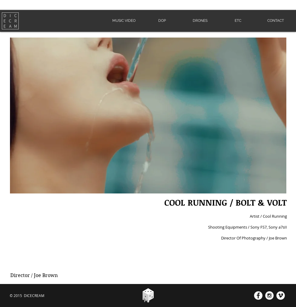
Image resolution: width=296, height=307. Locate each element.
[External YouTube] (74, 231)
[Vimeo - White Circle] (280, 295)
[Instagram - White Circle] (269, 295)
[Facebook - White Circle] (258, 295)
